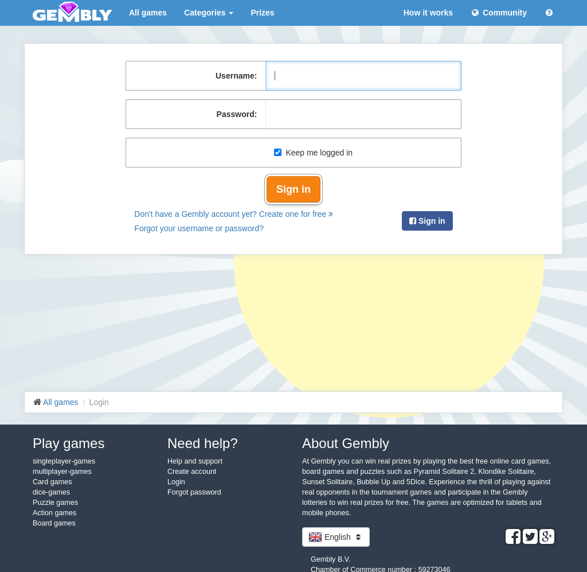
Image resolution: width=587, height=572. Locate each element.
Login (176, 482)
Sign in (293, 189)
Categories (208, 12)
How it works (428, 12)
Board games (54, 523)
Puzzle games (55, 503)
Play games (68, 443)
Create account (191, 472)
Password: (237, 114)
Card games (52, 482)
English (335, 537)
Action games (54, 513)
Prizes (262, 12)
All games (148, 12)
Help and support (194, 461)
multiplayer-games (62, 472)
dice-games (51, 492)
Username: (236, 75)
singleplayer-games (64, 461)
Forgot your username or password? (199, 228)
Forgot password (194, 492)
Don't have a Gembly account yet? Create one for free (233, 214)
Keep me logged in (313, 152)
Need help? (202, 443)
